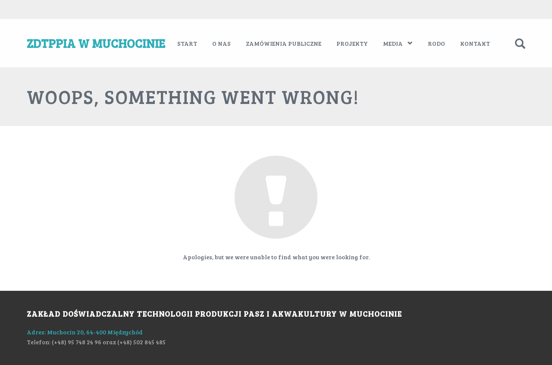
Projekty (352, 43)
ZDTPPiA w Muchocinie (96, 43)
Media (398, 43)
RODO (436, 43)
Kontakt (475, 43)
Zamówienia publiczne (283, 43)
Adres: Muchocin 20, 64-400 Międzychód (85, 332)
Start (187, 43)
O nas (221, 43)
